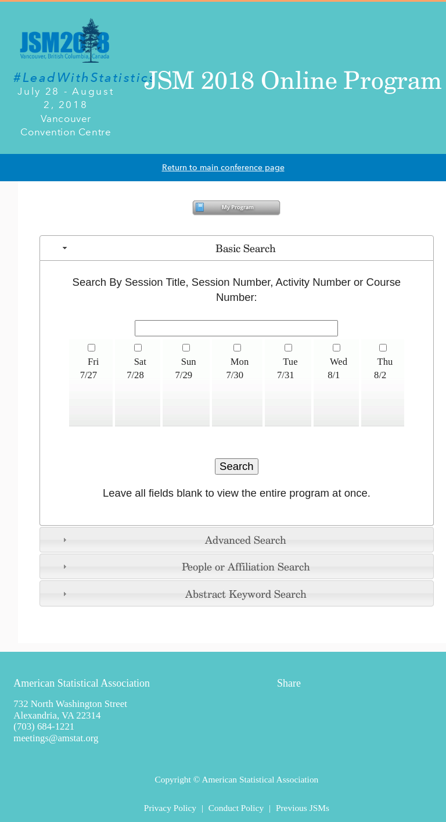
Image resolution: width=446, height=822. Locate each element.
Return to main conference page (223, 168)
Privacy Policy (170, 808)
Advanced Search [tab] (173, 539)
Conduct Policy (236, 808)
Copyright (172, 779)
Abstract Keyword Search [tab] (183, 593)
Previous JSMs (302, 808)
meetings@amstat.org (55, 738)
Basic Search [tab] (168, 248)
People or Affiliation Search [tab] (185, 566)
